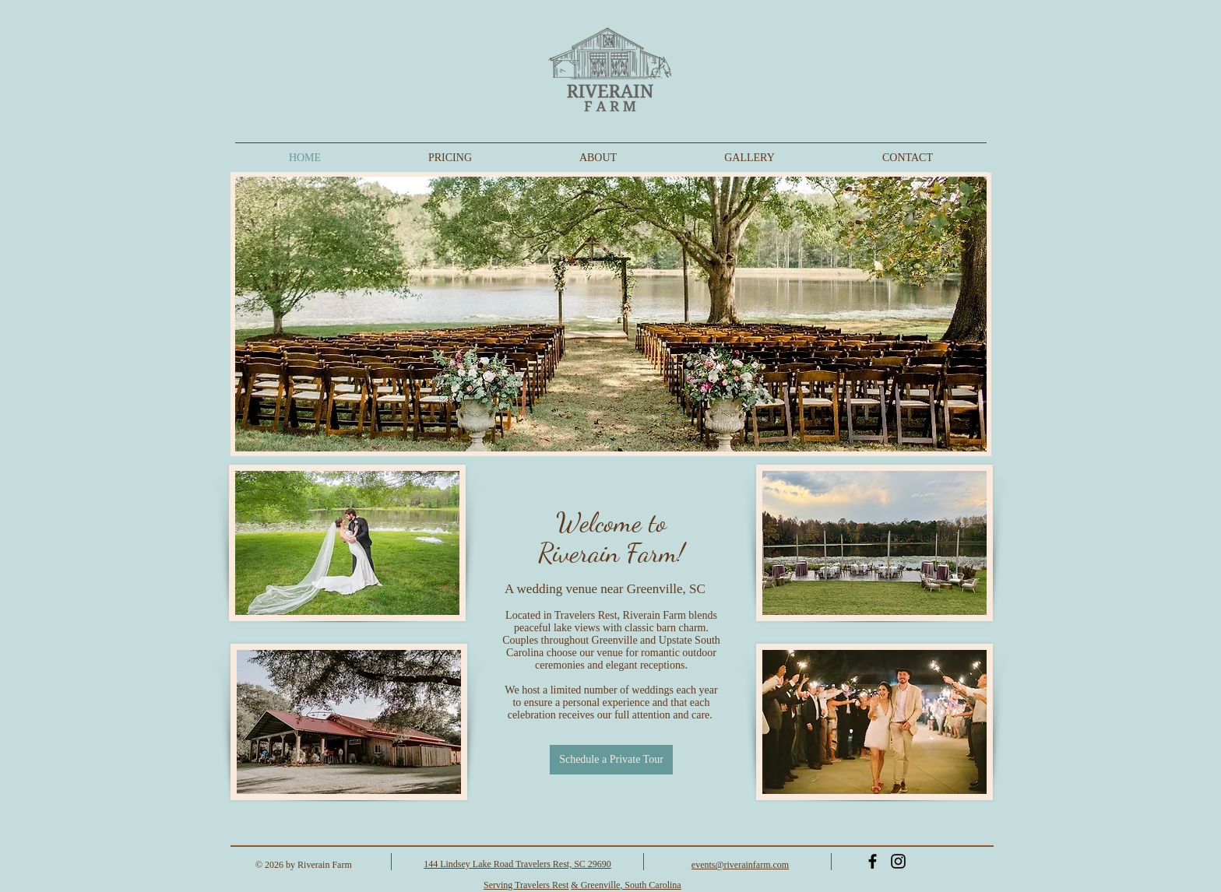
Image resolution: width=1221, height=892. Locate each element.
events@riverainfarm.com (740, 864)
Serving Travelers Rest (526, 885)
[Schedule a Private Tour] (611, 759)
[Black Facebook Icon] (872, 861)
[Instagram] (898, 861)
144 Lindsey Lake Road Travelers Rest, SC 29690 (517, 864)
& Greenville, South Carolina (626, 885)
